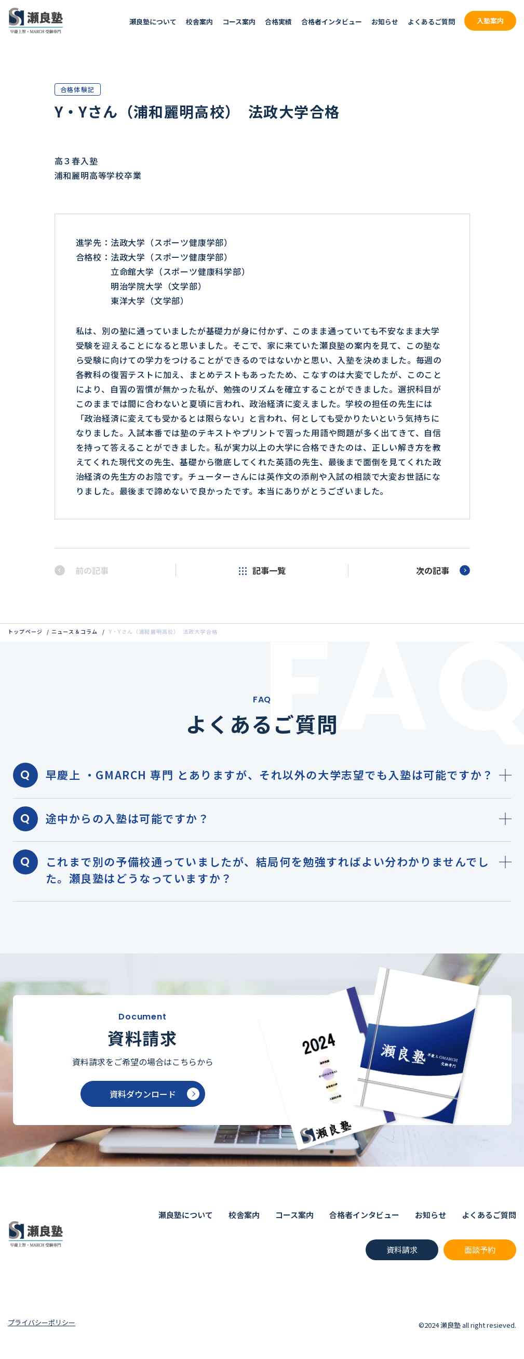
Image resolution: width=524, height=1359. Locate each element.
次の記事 (443, 570)
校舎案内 (199, 22)
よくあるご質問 (431, 22)
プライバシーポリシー (41, 1322)
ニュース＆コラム (74, 631)
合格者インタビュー (331, 22)
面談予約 (479, 1249)
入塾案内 (490, 20)
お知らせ (384, 22)
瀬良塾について (153, 22)
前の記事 (82, 570)
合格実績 (278, 22)
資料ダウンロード (154, 1094)
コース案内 (239, 22)
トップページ (25, 631)
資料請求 (402, 1249)
